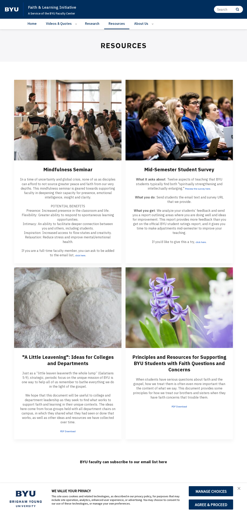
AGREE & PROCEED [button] (211, 504)
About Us (141, 24)
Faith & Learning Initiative (57, 7)
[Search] (228, 9)
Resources (117, 24)
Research (92, 24)
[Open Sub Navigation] (76, 23)
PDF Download (68, 431)
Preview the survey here (197, 188)
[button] (240, 490)
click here (80, 255)
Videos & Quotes (59, 24)
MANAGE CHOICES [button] (211, 491)
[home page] (12, 9)
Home (32, 24)
